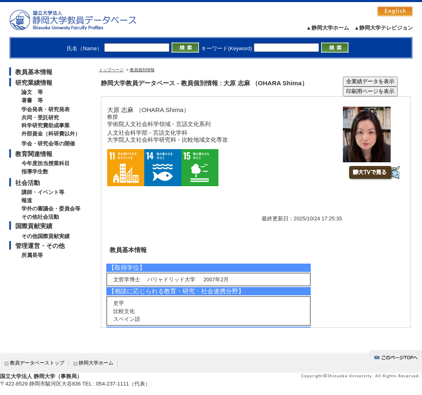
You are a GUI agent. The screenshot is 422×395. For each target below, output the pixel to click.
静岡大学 (81, 19)
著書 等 (32, 100)
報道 (26, 200)
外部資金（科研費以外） (50, 134)
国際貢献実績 (33, 225)
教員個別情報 (142, 70)
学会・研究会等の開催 (48, 143)
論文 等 (32, 92)
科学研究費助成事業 (45, 125)
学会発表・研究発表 (45, 109)
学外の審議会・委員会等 (50, 209)
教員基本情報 (33, 71)
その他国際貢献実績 (45, 236)
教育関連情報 (33, 153)
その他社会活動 (40, 217)
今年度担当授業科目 (45, 163)
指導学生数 (34, 171)
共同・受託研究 (40, 118)
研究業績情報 (33, 82)
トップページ (111, 70)
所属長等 (32, 255)
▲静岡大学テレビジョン (383, 28)
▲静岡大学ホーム (327, 28)
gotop (396, 356)
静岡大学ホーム (96, 363)
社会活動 (27, 182)
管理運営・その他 (40, 245)
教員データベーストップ (37, 363)
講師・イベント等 (42, 192)
